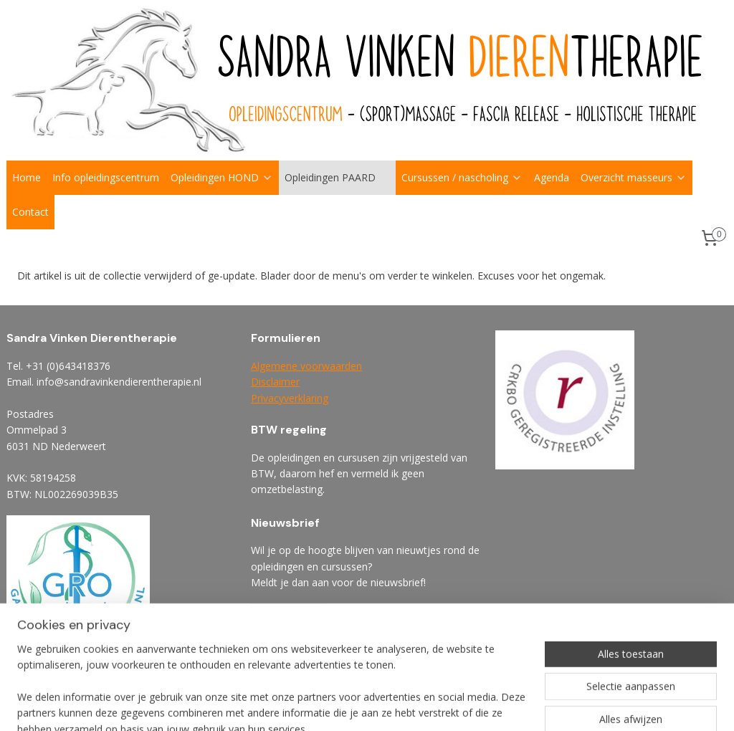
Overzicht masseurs (634, 177)
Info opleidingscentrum (105, 177)
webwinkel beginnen (499, 704)
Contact (30, 212)
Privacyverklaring (289, 398)
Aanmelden (288, 616)
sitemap (414, 704)
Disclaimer (275, 381)
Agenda (551, 177)
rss (444, 704)
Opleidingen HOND (222, 177)
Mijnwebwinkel (624, 704)
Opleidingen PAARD (337, 177)
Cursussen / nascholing (462, 177)
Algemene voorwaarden (306, 366)
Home (26, 177)
